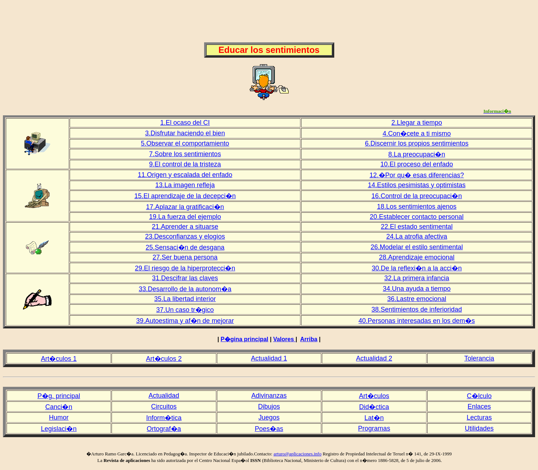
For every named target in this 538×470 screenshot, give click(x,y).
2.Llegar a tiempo (416, 122)
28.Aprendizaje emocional (417, 257)
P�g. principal (59, 396)
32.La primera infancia (416, 278)
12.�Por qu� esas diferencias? (417, 175)
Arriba (308, 339)
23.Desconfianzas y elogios (185, 236)
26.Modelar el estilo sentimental (417, 247)
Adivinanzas (268, 395)
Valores (284, 339)
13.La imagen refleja (185, 185)
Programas (374, 428)
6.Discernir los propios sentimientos (416, 143)
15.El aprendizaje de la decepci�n (185, 196)
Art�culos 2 (164, 358)
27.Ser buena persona (185, 257)
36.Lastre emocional (416, 299)
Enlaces (479, 406)
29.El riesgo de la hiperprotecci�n (185, 268)
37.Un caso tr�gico (185, 309)
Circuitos (164, 406)
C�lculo (479, 396)
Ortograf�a (164, 428)
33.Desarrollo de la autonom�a (185, 289)
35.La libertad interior (185, 299)
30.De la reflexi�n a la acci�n (417, 268)
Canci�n (58, 407)
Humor (59, 417)
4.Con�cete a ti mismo (417, 133)
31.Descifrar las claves (185, 278)
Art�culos (374, 396)
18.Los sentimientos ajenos (416, 206)
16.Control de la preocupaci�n (416, 196)
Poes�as (269, 428)
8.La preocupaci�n (416, 154)
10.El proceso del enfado (417, 164)
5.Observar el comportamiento (185, 143)
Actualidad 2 (374, 358)
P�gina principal (244, 339)
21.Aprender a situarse (185, 226)
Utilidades (479, 428)
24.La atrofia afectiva (416, 236)
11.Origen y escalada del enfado (185, 174)
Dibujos (269, 406)
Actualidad (164, 395)
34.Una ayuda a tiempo (417, 288)
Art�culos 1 (59, 358)
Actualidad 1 (269, 358)
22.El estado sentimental (417, 226)
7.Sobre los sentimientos (185, 154)
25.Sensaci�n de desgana (185, 247)
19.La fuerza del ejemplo (185, 216)
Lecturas (479, 417)
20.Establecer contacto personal (417, 216)
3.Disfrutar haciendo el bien (185, 133)
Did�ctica (374, 407)
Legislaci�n (59, 428)
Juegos (269, 417)
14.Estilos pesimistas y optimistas (416, 185)
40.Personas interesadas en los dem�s (417, 320)
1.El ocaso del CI (185, 122)
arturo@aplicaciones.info (297, 453)
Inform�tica (164, 417)
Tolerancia (479, 358)
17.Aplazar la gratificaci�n (185, 207)
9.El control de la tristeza (185, 164)
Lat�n (374, 417)
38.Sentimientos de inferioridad (416, 309)
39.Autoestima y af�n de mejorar (185, 320)
